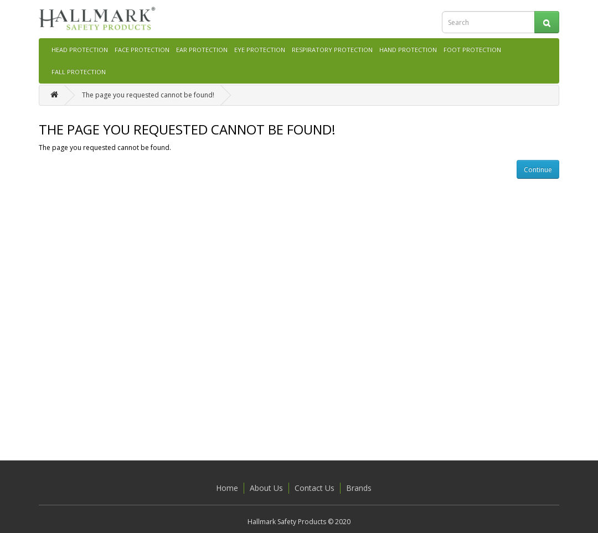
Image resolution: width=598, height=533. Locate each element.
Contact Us (314, 488)
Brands (359, 488)
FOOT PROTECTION (472, 49)
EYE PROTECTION (259, 49)
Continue (538, 169)
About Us (266, 488)
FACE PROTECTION (142, 49)
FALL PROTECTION (78, 72)
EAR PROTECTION (202, 49)
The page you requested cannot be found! (148, 95)
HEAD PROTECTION (79, 49)
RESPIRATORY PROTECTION (332, 49)
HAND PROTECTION (408, 49)
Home (227, 488)
